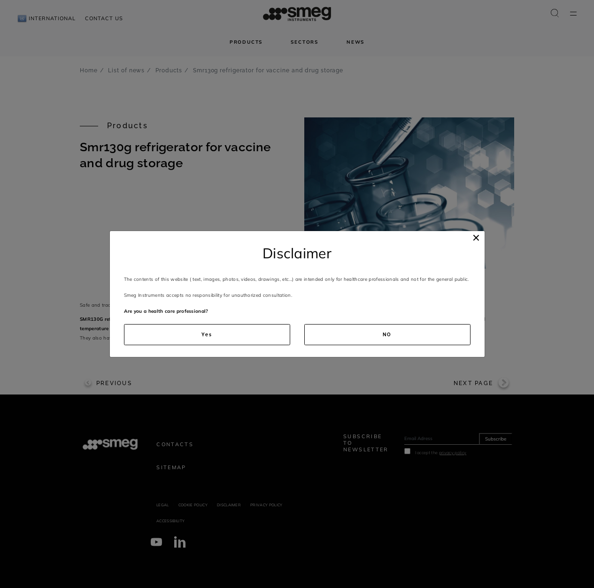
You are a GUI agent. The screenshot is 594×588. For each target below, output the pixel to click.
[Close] (476, 238)
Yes (206, 334)
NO (387, 334)
